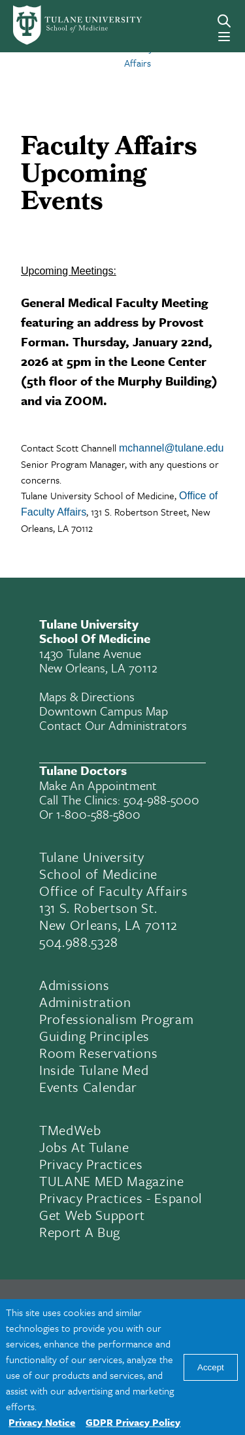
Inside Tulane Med (93, 1070)
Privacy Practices (90, 1164)
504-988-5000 (161, 799)
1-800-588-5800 (98, 814)
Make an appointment (98, 785)
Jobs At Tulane (84, 1147)
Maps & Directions (87, 696)
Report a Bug (79, 1232)
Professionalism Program (116, 1019)
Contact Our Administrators (113, 725)
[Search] (224, 21)
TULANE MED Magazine (111, 1181)
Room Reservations (98, 1053)
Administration (85, 1002)
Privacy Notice (41, 1422)
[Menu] (224, 36)
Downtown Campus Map (103, 710)
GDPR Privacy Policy (133, 1422)
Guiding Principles (94, 1036)
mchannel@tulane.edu (171, 448)
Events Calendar (88, 1087)
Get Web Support (92, 1215)
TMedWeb (70, 1130)
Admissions (74, 985)
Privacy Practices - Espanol (121, 1198)
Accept (210, 1367)
